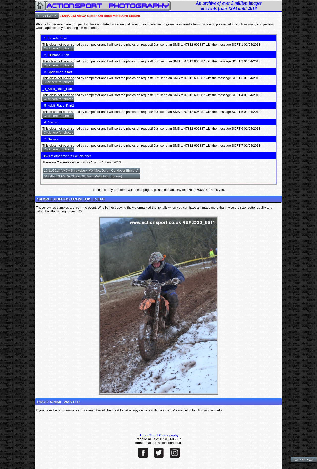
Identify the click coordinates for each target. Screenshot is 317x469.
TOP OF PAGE (303, 460)
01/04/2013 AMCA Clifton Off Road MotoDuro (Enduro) (83, 176)
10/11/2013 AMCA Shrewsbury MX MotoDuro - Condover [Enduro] (91, 170)
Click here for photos (58, 48)
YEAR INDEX (47, 16)
